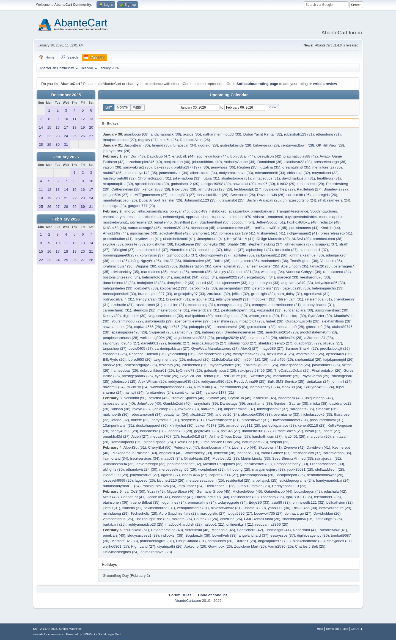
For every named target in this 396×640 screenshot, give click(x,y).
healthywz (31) (329, 178)
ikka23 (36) (172, 261)
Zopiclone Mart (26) (250, 546)
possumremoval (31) (326, 420)
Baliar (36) (221, 261)
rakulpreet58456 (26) (255, 370)
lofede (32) (120, 420)
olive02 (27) (332, 343)
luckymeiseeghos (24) (121, 552)
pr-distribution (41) (118, 239)
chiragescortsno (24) (299, 200)
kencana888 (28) (156, 189)
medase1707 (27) (164, 436)
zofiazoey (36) (272, 497)
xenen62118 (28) (312, 425)
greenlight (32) (263, 294)
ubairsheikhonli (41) (179, 239)
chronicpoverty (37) (214, 255)
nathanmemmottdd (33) (222, 134)
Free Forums (56, 634)
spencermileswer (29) (192, 321)
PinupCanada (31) (191, 541)
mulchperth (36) (115, 414)
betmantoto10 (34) (157, 277)
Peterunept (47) (186, 447)
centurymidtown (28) (297, 145)
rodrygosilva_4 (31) (118, 299)
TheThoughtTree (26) (152, 519)
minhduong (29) (115, 513)
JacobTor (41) (158, 497)
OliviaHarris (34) (197, 458)
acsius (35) (192, 134)
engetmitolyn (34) (261, 277)
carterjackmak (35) (228, 266)
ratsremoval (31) (318, 299)
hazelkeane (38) (188, 244)
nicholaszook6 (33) (316, 414)
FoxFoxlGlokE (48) (302, 222)
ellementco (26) (195, 365)
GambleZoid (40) (177, 403)
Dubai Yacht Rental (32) (262, 134)
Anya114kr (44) (115, 233)
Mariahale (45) (223, 530)
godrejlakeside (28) (235, 145)
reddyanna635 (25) (183, 381)
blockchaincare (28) (309, 541)
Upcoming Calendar (229, 95)
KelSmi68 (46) (114, 228)
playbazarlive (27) (144, 475)
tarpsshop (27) (115, 348)
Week (137, 107)
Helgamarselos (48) (167, 530)
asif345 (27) (230, 431)
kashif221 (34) (247, 272)
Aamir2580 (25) (280, 546)
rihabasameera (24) (334, 200)
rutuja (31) (210, 178)
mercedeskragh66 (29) (177, 469)
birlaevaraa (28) (266, 145)
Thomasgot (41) (278, 530)
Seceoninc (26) (242, 195)
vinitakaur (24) (317, 381)
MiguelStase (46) (180, 491)
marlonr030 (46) (176, 228)
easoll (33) (204, 283)
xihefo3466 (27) (194, 475)
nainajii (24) (134, 392)
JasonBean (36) (137, 145)
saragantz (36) (302, 409)
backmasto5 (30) (258, 464)
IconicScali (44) (242, 156)
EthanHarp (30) (293, 316)
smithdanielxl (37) (307, 453)
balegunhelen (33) (117, 288)
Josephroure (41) (211, 239)
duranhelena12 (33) (119, 283)
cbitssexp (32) (298, 173)
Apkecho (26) (195, 546)
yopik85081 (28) (300, 469)
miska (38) (318, 403)
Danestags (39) (232, 403)
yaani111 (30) (279, 508)
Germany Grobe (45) (213, 491)
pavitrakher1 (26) (326, 365)
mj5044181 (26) (255, 359)
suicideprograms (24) (296, 480)
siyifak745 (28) (175, 327)
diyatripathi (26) (170, 546)
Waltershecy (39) (198, 453)
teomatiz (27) (178, 343)
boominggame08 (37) (120, 255)
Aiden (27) (139, 436)
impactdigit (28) (251, 321)
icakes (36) (163, 167)
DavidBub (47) (158, 156)
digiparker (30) (135, 316)
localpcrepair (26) (290, 475)
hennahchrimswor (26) (325, 475)
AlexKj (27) (249, 348)
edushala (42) (335, 491)
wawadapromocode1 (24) (171, 387)
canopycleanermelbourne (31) (276, 305)
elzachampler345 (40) (144, 162)
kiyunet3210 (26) (170, 480)
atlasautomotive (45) (234, 228)
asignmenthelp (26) (169, 359)
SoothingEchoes (323, 211)
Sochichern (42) (250, 530)
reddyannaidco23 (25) (145, 524)
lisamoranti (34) (115, 458)
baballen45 (163, 222)
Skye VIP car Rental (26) (200, 376)
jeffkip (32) (240, 294)
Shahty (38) (236, 244)
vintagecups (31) (266, 178)
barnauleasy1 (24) (265, 387)
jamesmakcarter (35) (262, 266)
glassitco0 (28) (318, 327)
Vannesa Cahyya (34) (303, 272)
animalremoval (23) (156, 552)
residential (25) (238, 480)
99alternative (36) (197, 261)
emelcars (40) (114, 535)
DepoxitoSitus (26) (195, 140)
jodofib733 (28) (180, 431)
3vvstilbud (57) (186, 222)
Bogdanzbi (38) (197, 535)
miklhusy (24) (137, 387)
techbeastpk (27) (247, 189)
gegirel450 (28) (206, 431)
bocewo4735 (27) (268, 513)
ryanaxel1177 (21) (219, 392)
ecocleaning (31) (201, 305)
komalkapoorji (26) (126, 442)
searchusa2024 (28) (281, 332)
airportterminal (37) (239, 409)
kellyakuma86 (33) (330, 283)
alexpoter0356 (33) (256, 414)
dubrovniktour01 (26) (157, 370)
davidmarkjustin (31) (298, 178)
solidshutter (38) (160, 244)
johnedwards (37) (298, 244)
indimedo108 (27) (256, 431)
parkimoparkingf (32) (184, 464)
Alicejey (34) (223, 272)
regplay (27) (148, 140)
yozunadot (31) (269, 310)
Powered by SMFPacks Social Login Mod (93, 634)
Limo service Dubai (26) (221, 442)
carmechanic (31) (117, 310)
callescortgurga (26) (141, 365)
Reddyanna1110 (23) (289, 486)
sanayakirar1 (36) (137, 167)
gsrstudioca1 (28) (261, 327)
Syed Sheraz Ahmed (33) (292, 458)
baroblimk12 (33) (203, 288)
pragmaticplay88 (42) (300, 156)
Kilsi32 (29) (286, 184)
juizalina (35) (270, 167)
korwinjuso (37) (152, 255)
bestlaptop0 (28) (291, 327)
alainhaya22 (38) (298, 162)
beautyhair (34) (176, 414)
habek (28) (275, 321)
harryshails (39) (205, 403)
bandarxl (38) (248, 453)
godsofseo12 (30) (185, 184)
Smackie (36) (327, 409)
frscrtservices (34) (144, 458)
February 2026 (65, 219)
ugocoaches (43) (143, 233)
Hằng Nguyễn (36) (146, 261)
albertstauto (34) (203, 173)
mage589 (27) (271, 348)
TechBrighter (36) (304, 261)
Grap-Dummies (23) (254, 486)
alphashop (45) (203, 228)
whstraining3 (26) (310, 354)
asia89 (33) (280, 502)
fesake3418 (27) (194, 436)
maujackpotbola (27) (119, 140)
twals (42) (111, 497)
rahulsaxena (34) (337, 272)
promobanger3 (263, 211)
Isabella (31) (132, 508)
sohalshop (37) (210, 250)
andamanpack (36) (165, 134)
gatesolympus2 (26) (220, 370)
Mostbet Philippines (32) (222, 464)
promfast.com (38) (327, 239)
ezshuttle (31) (122, 305)
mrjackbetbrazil (148, 217)
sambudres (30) (220, 541)
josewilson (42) (269, 156)
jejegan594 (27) (115, 195)
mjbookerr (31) (264, 299)
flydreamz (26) (166, 376)
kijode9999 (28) (115, 475)
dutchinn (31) (175, 305)
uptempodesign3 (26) (214, 354)
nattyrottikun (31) (165, 420)
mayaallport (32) (325, 173)
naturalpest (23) (255, 442)
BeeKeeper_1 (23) (220, 486)
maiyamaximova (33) (236, 173)
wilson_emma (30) (264, 316)
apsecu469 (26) (339, 354)
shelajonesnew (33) (232, 283)
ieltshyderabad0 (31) (233, 299)
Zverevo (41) (294, 447)
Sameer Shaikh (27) (301, 348)
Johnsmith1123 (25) (200, 200)
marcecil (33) (287, 277)
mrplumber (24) (191, 486)
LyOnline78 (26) (189, 370)
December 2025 (66, 95)
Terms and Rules (337, 628)
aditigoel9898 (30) (216, 184)
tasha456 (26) (281, 359)
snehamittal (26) (308, 359)
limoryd (130, 211)
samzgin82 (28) (187, 332)
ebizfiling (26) (231, 519)
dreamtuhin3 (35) (296, 167)
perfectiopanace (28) (279, 425)
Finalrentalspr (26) (326, 370)
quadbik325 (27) (307, 343)
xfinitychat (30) (182, 425)
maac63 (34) (171, 458)
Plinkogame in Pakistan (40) (134, 453)
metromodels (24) (233, 387)
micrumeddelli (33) (270, 173)
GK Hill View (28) (330, 145)
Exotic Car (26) (187, 442)
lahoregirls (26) (325, 195)
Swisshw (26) (260, 376)
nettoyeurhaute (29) (335, 508)
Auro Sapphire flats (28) (178, 513)
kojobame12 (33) (173, 288)
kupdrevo (219, 217)
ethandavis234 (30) (141, 469)
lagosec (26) (145, 480)
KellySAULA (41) (240, 239)
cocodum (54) (243, 222)
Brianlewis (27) (335, 189)
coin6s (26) (169, 140)
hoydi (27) (313, 431)
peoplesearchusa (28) (120, 338)
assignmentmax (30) (331, 310)
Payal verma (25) (315, 376)
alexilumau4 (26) (280, 354)
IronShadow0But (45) (270, 228)
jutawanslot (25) (231, 200)
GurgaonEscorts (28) (302, 321)
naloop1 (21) (214, 524)
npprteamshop (197, 217)
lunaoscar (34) (184, 145)
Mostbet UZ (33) (226, 458)
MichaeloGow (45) (247, 491)
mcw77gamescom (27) (148, 195)
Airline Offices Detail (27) (230, 436)
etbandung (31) (328, 134)
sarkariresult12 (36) (271, 255)
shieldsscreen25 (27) (275, 343)
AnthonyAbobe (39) (239, 162)
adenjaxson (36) (245, 261)
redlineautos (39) (245, 497)
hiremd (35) (161, 145)
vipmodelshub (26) (118, 519)
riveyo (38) (141, 409)
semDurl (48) (134, 156)
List (108, 107)
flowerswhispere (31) (223, 420)
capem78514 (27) (224, 475)
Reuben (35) (247, 167)
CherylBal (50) (159, 447)
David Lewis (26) (270, 195)
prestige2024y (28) (231, 338)
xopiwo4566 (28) (147, 327)
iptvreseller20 (141, 222)
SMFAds (38, 634)
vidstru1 (259, 217)
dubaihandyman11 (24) (122, 486)
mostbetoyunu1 (115, 222)
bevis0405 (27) (140, 348)
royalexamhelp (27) (279, 189)
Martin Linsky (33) (255, 458)
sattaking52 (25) (328, 519)
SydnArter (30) (320, 316)
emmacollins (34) (202, 502)
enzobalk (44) (183, 156)
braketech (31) (178, 299)
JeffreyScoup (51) (270, 222)
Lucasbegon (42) (308, 491)
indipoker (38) (172, 535)
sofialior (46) (158, 398)
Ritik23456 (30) (304, 508)
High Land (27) (143, 546)
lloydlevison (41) (148, 239)
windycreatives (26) (249, 354)
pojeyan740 (179, 211)
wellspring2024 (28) (156, 338)
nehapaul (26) (198, 359)
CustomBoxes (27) (288, 431)
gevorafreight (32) (150, 464)
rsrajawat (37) (326, 244)
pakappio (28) (200, 327)
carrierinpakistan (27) (172, 348)
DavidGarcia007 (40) (212, 497)
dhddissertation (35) (195, 266)
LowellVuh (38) (224, 535)
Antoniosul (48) (197, 530)
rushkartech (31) (149, 305)
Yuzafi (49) (156, 491)
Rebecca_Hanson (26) (147, 354)
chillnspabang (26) (295, 365)
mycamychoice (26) (225, 365)
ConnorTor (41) (133, 497)
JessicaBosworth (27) (208, 343)
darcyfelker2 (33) (180, 283)
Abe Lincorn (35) (294, 266)
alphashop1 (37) (259, 250)
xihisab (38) (120, 409)
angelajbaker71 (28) (274, 541)
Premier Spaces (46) (187, 398)
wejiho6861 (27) (116, 546)
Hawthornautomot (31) (289, 420)
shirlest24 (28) (290, 338)
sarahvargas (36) (337, 453)
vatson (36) (112, 167)
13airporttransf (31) (118, 425)
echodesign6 (173, 217)
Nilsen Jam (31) (290, 299)
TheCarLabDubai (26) (292, 370)
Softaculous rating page (257, 84)
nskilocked (218, 211)
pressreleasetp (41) (336, 233)
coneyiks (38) (214, 244)
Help (320, 628)
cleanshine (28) (224, 321)
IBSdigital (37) (122, 250)
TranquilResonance (292, 211)
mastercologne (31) (173, 310)
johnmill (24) (342, 381)
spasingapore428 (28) (129, 332)
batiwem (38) (211, 409)
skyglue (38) (113, 244)
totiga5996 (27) (239, 513)
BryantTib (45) (239, 398)
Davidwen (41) (318, 447)
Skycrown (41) (270, 447)
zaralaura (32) (218, 294)
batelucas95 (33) (296, 288)
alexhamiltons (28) (336, 321)
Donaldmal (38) (269, 162)
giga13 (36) (167, 266)
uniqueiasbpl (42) (319, 398)
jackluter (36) (243, 255)
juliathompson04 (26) (257, 475)
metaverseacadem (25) (205, 480)
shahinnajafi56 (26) (298, 519)
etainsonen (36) (115, 502)
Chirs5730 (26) (206, 519)
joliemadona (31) (186, 178)
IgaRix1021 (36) (299, 497)
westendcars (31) (205, 310)
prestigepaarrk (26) (137, 376)
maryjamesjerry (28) (268, 469)
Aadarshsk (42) (290, 398)
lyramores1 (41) (204, 233)
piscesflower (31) (256, 420)
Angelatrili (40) (171, 453)
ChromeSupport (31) (154, 178)
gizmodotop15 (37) (182, 255)
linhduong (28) (238, 469)
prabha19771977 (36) (191, 167)
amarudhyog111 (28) (243, 425)
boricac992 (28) (153, 431)
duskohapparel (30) (152, 425)
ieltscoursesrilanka (153, 211)
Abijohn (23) (280, 442)
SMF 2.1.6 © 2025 (45, 628)
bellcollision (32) (339, 502)
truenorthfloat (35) (145, 502)
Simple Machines (70, 628)
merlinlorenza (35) (327, 167)
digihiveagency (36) (313, 535)
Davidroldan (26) (327, 513)
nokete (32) (140, 420)
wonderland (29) (211, 469)
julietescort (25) (123, 381)
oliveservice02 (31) (226, 508)
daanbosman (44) (215, 447)
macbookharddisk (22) (183, 524)
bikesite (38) (135, 244)
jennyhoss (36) (223, 167)
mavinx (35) (179, 272)
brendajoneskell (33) (119, 294)
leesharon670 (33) (315, 277)
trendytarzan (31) (150, 299)
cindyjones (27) (339, 541)
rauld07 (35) (113, 173)
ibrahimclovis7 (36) (118, 266)
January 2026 (66, 157)
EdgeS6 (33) (259, 502)
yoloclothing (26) (181, 354)
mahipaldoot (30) (199, 316)
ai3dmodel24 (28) (318, 338)
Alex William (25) (152, 381)
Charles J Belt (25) (310, 546)
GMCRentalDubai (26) (262, 519)
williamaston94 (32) (118, 464)
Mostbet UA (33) (124, 541)
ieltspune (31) (203, 299)
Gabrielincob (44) (278, 491)
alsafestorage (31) (236, 178)
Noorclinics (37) (183, 250)
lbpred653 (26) (140, 359)
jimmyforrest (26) (116, 151)
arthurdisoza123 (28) (215, 189)
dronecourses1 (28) (229, 327)
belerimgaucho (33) (327, 288)
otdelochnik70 (240, 217)
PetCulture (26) (234, 376)
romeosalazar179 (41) (237, 233)
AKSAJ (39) (301, 239)
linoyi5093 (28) (184, 189)
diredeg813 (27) (182, 195)
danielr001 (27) (153, 343)
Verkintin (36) (331, 261)
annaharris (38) (259, 403)
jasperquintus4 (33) (234, 288)
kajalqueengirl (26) (338, 359)
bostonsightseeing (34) (121, 277)
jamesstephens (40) (119, 403)
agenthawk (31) (316, 294)
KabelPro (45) (264, 398)
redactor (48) (330, 222)
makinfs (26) (182, 519)
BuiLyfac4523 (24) (319, 387)
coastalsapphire (331, 217)
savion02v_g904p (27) (121, 343)
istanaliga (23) (114, 206)
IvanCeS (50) (134, 491)
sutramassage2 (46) (144, 228)
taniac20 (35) (321, 266)
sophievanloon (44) (212, 156)
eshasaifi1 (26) (115, 354)
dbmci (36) (120, 261)
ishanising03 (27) (242, 343)
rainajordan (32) (328, 458)
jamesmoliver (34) (173, 173)
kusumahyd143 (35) (141, 173)
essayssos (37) (282, 535)
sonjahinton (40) (177, 162)
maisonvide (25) (286, 376)
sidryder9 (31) (192, 420)
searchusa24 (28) (263, 338)
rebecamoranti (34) (146, 414)
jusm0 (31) (111, 508)
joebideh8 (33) (146, 288)
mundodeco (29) (311, 184)
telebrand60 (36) (327, 497)
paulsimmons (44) (303, 228)
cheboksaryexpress (118, 217)
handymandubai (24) (333, 480)
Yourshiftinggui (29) (127, 321)
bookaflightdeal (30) (231, 316)
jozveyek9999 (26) (118, 480)
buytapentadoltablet (301, 217)
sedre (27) (331, 431)
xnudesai (275, 217)
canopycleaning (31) (233, 305)
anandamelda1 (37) (152, 250)
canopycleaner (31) (318, 305)
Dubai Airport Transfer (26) (160, 200)
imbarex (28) (212, 332)
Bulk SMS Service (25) (286, 381)
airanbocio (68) (136, 134)
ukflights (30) (113, 469)
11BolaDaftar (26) (226, 359)
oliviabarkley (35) (125, 272)
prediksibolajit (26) (335, 348)
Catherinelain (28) (126, 189)
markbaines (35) (154, 272)
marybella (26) (319, 436)
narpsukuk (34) (186, 277)
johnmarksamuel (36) (307, 255)
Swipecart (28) (161, 332)
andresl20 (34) (227, 414)
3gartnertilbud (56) (215, 222)
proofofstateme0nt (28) (318, 332)
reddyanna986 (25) (216, 381)
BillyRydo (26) (114, 359)
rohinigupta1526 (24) (160, 486)
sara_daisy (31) (289, 294)
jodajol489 (199, 211)
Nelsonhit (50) (135, 398)
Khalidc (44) (330, 228)
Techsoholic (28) (144, 513)
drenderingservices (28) (244, 332)
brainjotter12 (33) (151, 283)
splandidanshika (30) (152, 184)
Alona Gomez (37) (275, 453)
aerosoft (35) (201, 272)
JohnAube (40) (149, 403)
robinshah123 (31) (299, 134)
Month (122, 107)
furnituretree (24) (159, 392)
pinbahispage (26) (158, 442)
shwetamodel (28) (117, 327)
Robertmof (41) (305, 530)
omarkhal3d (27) (116, 436)
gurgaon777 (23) (141, 206)
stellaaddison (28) (329, 469)
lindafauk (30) (255, 508)
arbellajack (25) (264, 480)
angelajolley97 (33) (189, 294)
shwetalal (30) (244, 184)
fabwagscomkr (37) (272, 409)
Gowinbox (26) (220, 546)
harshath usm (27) (267, 436)
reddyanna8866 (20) (271, 524)
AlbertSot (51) (134, 447)
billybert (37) (234, 250)
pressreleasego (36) (330, 162)
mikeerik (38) (224, 453)
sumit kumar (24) (188, 392)
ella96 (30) (266, 184)
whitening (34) (272, 272)
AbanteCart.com (187, 600)
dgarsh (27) (170, 475)
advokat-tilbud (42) (174, 233)
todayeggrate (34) (232, 502)
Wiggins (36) (146, 266)
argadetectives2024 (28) (194, 338)
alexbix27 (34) (201, 414)
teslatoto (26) (169, 365)
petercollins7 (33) (266, 288)
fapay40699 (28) (124, 431)
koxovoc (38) (188, 409)
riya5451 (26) (295, 436)
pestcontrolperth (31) (238, 310)
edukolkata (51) (136, 530)
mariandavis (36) (274, 261)
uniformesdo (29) (159, 321)
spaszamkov (239, 211)
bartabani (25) (114, 524)
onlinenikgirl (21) (239, 524)
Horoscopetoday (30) (291, 464)
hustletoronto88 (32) (119, 178)
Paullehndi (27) (309, 189)
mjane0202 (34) (231, 277)
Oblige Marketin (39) (273, 239)
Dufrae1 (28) (245, 541)
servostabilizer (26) (213, 195)
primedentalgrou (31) (157, 541)
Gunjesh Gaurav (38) (291, 403)
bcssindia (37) (286, 250)
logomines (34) (173, 502)
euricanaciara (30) (298, 310)
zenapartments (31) (193, 508)
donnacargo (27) (298, 513)
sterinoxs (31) (144, 310)
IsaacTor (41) (182, 497)
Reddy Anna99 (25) (249, 381)
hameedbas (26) (124, 370)
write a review (325, 84)
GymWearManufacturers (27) (215, 348)
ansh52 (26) (112, 365)
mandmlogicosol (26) (120, 200)
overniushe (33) (286, 414)
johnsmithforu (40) (207, 162)
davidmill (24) (114, 387)
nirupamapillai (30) (118, 184)
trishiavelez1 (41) (271, 233)
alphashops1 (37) (314, 250)
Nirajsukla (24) (206, 387)
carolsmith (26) (299, 195)
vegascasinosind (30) (165, 316)
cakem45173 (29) (210, 425)
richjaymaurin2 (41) (302, 233)
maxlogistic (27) (212, 513)
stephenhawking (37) (265, 244)
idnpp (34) (208, 277)
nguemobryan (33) (264, 283)
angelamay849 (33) (297, 283)
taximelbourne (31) (159, 508)
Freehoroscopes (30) (327, 464)
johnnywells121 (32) (308, 502)
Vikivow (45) (216, 398)
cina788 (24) (292, 387)
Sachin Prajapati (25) (263, 200)
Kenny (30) (112, 316)
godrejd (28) (208, 145)
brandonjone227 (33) (155, 294)
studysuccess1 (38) (143, 535)
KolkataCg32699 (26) (260, 365)
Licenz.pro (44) (244, 447)
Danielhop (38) (164, 409)
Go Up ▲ (357, 628)
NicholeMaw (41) (333, 530)
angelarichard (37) (253, 535)
